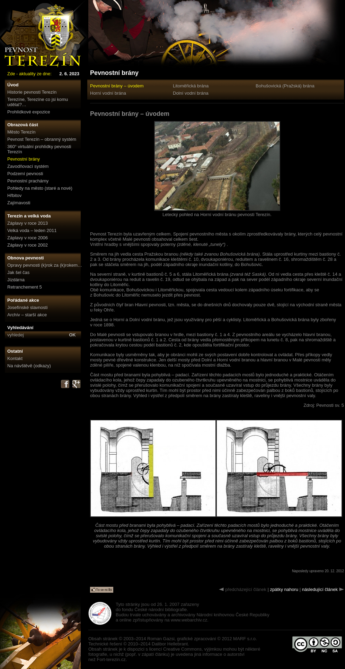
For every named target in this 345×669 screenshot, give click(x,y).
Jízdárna (16, 279)
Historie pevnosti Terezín (31, 92)
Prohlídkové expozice (28, 111)
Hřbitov (14, 195)
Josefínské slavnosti (27, 307)
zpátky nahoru (284, 589)
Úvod (13, 84)
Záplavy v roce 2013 (27, 223)
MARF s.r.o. (245, 638)
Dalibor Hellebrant (170, 643)
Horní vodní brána (108, 93)
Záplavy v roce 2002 (27, 245)
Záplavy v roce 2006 (27, 237)
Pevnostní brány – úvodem (117, 85)
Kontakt (15, 358)
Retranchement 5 (24, 287)
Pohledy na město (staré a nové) (39, 188)
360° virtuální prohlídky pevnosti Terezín (39, 149)
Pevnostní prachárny (27, 180)
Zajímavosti (18, 202)
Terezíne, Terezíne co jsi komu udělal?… (37, 102)
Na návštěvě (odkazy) (29, 365)
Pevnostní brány (23, 159)
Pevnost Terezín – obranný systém (41, 139)
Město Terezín (21, 132)
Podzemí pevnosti (25, 173)
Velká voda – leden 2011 (31, 230)
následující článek (320, 589)
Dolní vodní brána (191, 93)
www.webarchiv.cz (189, 620)
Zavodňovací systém (27, 166)
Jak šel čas (18, 272)
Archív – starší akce (27, 314)
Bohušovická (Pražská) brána (285, 85)
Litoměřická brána (191, 85)
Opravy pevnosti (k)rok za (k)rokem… (44, 265)
